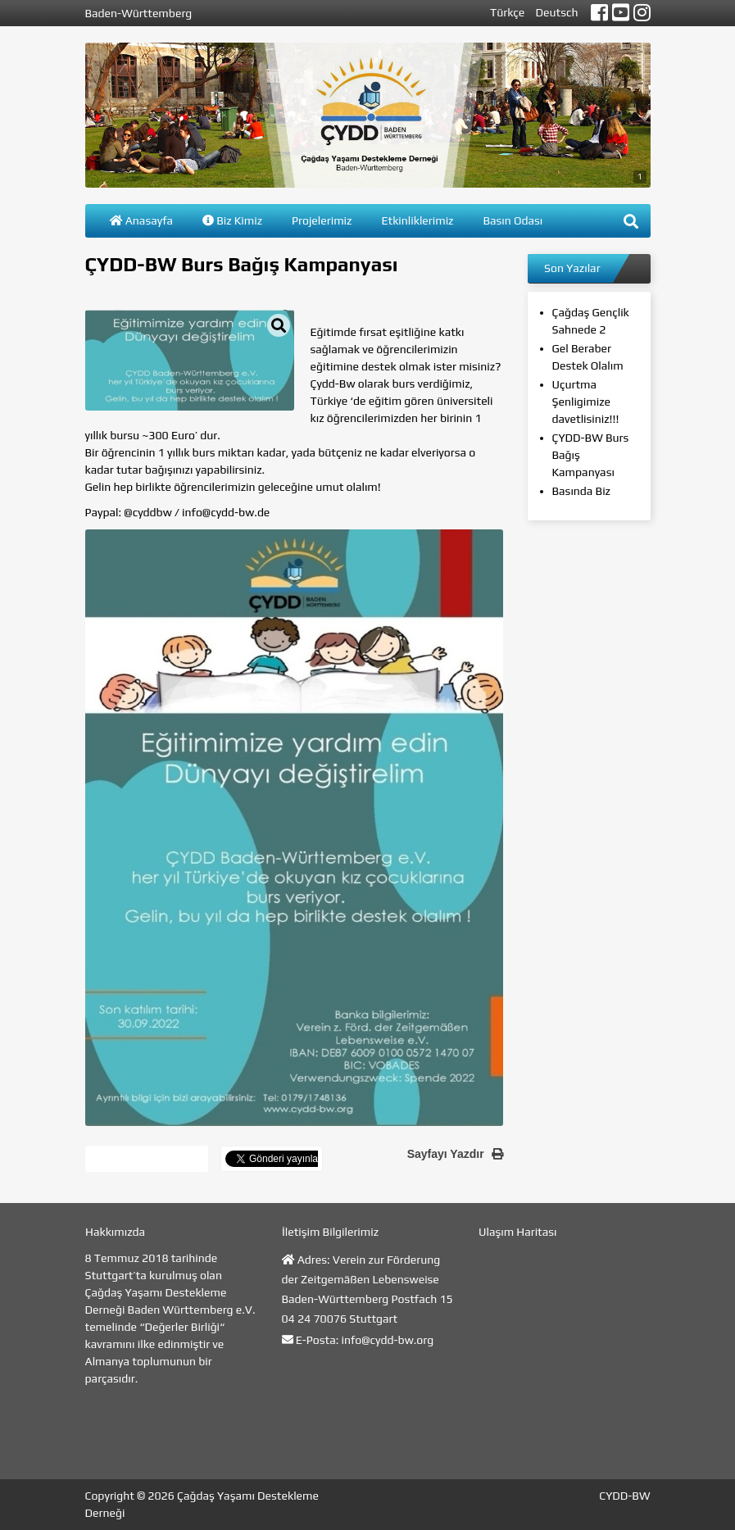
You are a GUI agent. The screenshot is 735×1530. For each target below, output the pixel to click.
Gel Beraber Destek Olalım (588, 357)
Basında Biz (581, 490)
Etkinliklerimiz (417, 220)
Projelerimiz (322, 220)
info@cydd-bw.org (388, 1339)
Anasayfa (142, 220)
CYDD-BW (624, 1495)
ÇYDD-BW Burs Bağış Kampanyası (590, 455)
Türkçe (507, 12)
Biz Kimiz (232, 220)
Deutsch (557, 12)
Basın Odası (512, 220)
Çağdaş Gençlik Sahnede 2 (590, 321)
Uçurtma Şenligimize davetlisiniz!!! (585, 401)
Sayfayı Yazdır (455, 1153)
